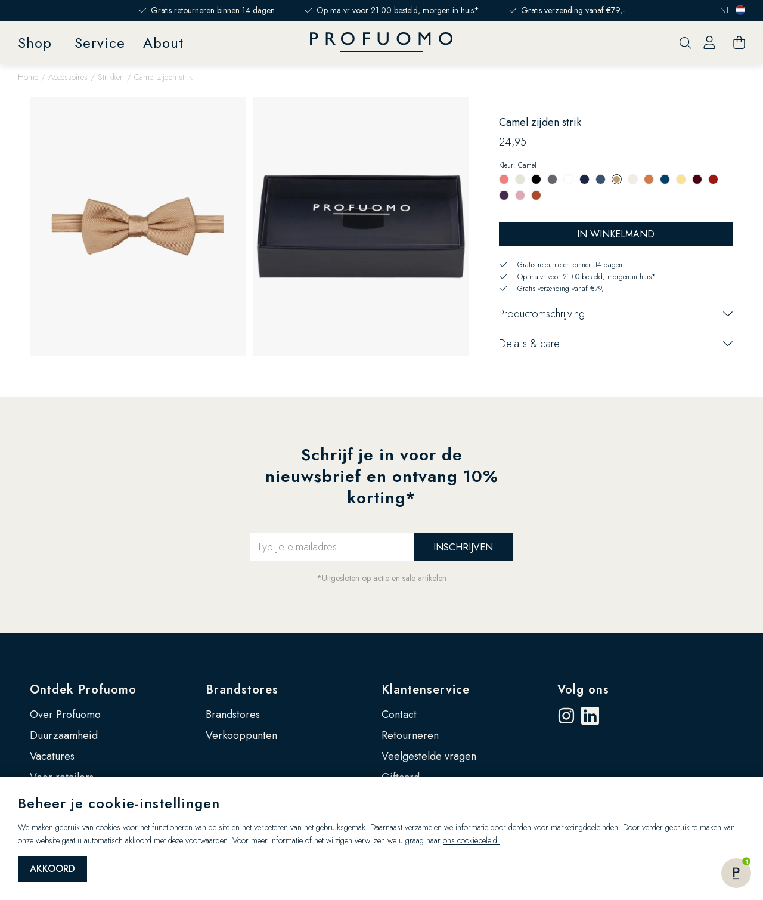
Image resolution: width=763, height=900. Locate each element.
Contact (399, 714)
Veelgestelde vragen (429, 756)
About (163, 42)
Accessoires (68, 77)
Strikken (111, 77)
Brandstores (242, 689)
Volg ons (583, 689)
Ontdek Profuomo (83, 689)
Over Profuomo (65, 714)
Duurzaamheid (64, 735)
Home (28, 77)
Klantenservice (426, 689)
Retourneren (410, 735)
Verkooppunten (241, 735)
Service (100, 42)
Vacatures (52, 756)
